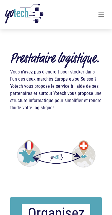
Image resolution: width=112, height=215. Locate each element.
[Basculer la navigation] (101, 14)
